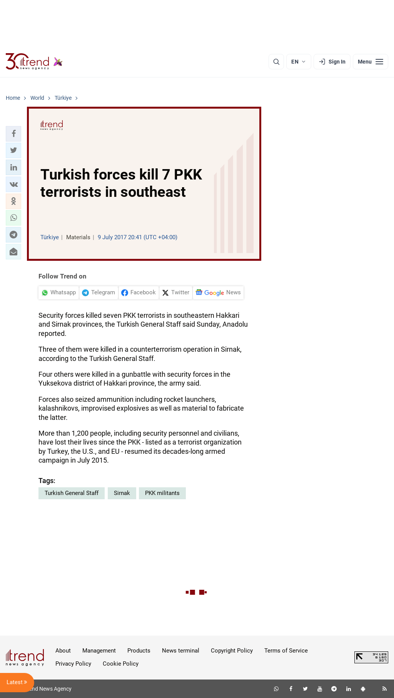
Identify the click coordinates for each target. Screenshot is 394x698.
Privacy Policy (73, 663)
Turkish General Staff (71, 493)
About (63, 650)
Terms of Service (286, 650)
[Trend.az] (34, 61)
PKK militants (162, 493)
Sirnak (122, 493)
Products (138, 650)
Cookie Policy (121, 663)
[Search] (276, 61)
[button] (13, 134)
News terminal (180, 650)
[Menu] (370, 61)
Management (99, 650)
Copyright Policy (232, 650)
